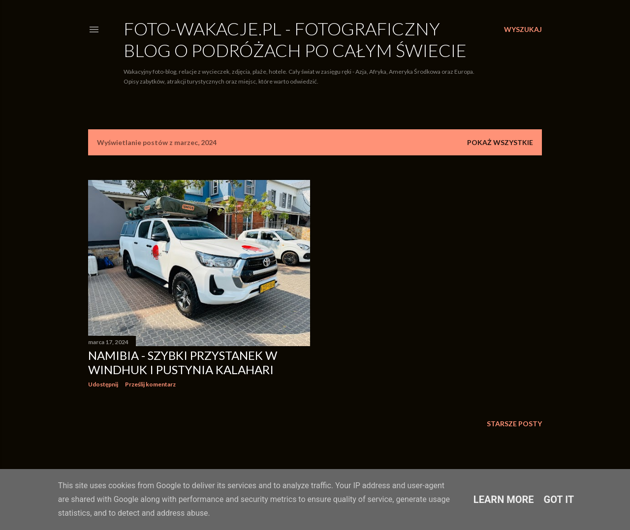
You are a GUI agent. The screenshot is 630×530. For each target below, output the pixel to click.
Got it (559, 499)
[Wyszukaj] (523, 29)
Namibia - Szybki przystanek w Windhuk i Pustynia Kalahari (182, 362)
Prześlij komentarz (150, 384)
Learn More (503, 499)
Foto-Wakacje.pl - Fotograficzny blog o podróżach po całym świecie (295, 39)
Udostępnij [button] (103, 384)
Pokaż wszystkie (500, 142)
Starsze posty (514, 423)
